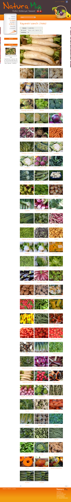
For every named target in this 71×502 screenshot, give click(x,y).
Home (13, 17)
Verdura (11, 24)
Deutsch (57, 1)
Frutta (12, 22)
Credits (5, 488)
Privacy (9, 488)
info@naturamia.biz (60, 495)
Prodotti (12, 21)
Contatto (12, 29)
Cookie (14, 488)
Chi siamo (11, 19)
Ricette (12, 27)
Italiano (62, 1)
